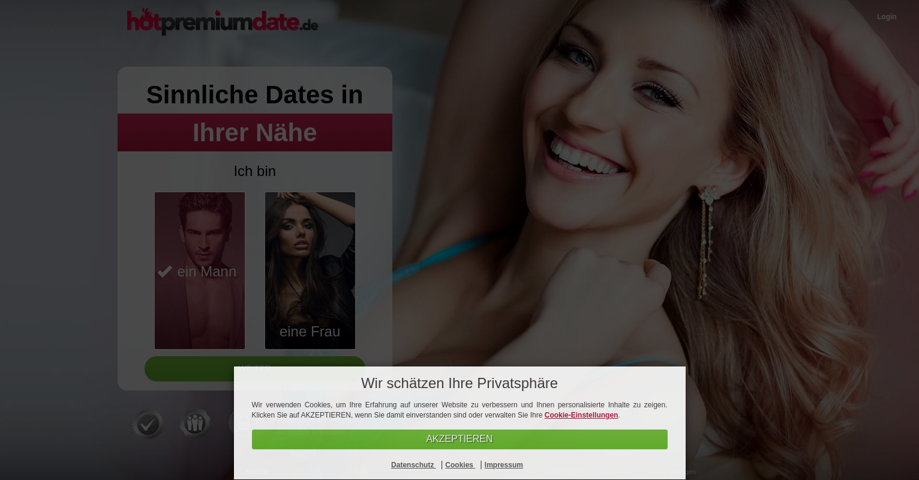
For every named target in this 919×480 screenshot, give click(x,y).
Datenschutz (413, 465)
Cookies (460, 465)
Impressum (504, 465)
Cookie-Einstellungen (581, 415)
